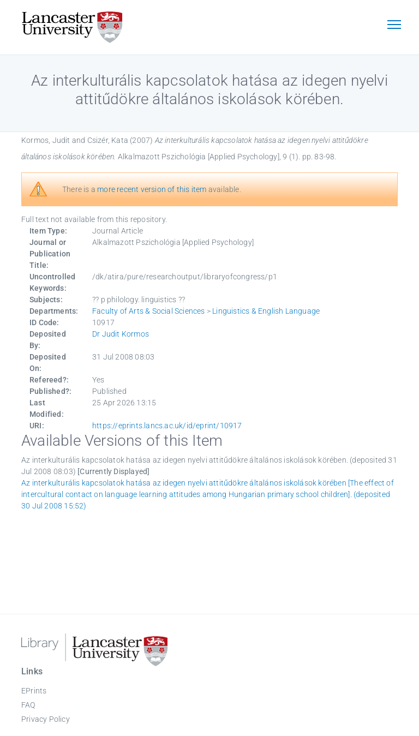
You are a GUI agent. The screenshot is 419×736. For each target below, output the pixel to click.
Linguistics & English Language (266, 311)
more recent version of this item (151, 189)
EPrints (33, 690)
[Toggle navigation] (394, 26)
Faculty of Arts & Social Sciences (148, 311)
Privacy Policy (45, 719)
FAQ (28, 705)
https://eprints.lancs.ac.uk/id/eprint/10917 (167, 425)
